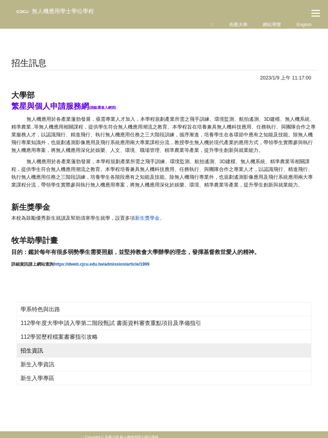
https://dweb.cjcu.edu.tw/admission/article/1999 (101, 264)
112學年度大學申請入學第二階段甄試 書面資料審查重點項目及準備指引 (110, 323)
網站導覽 (272, 24)
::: (212, 24)
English (304, 24)
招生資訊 (31, 351)
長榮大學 (238, 24)
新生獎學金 (147, 218)
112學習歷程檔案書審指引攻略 (59, 337)
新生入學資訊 (37, 364)
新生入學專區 (37, 378)
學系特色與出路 (40, 309)
